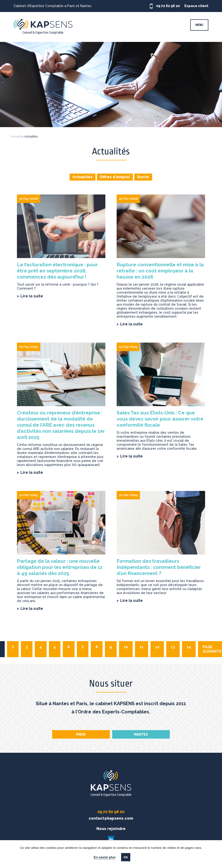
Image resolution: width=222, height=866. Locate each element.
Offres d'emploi (115, 177)
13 (173, 647)
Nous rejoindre (111, 828)
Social (143, 177)
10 (126, 647)
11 (141, 647)
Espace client (199, 6)
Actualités (82, 177)
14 (189, 647)
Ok (125, 857)
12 (157, 647)
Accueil (16, 136)
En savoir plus (104, 857)
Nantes (141, 734)
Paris (81, 734)
